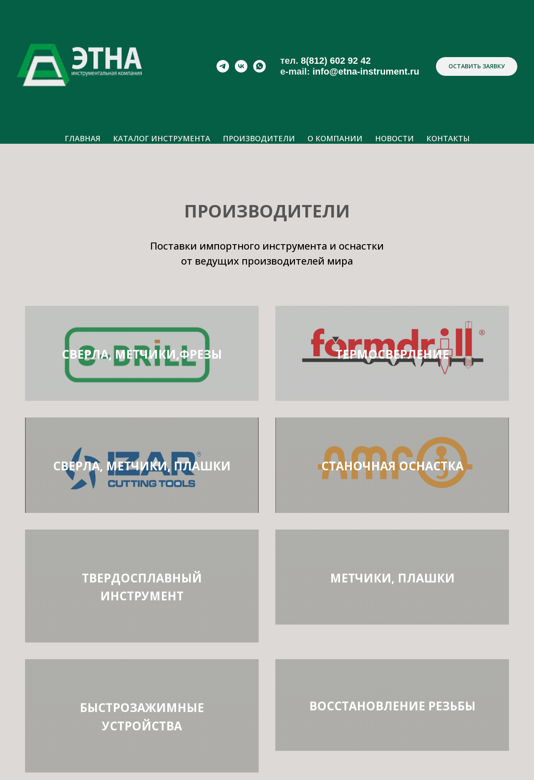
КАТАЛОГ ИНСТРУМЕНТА (161, 138)
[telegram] (223, 66)
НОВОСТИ (394, 138)
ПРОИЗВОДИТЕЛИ (259, 138)
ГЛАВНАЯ (83, 138)
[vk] (241, 66)
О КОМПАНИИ (335, 138)
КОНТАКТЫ (448, 138)
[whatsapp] (259, 66)
